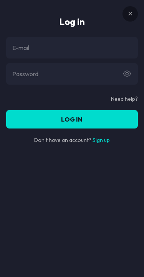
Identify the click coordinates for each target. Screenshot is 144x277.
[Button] (127, 73)
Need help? (124, 98)
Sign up (101, 140)
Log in (72, 119)
